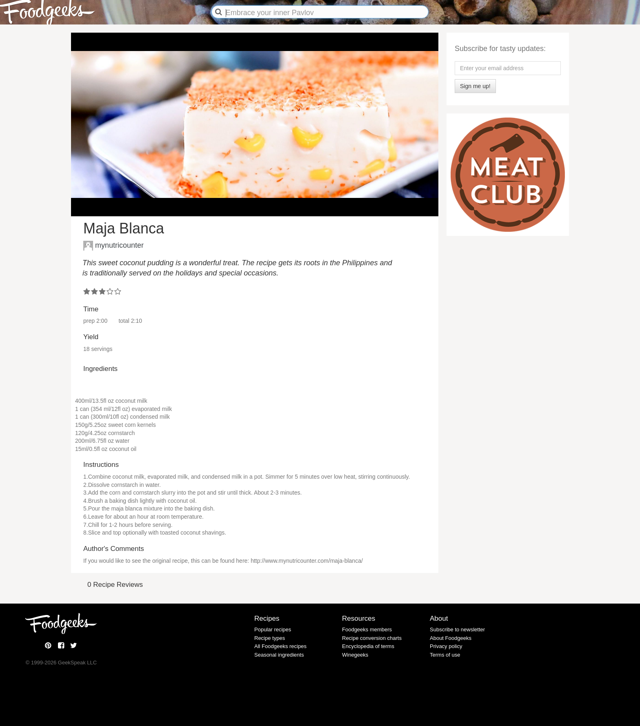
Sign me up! (475, 86)
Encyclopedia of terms (368, 646)
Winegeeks (355, 655)
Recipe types (269, 638)
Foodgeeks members (367, 629)
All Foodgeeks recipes (280, 646)
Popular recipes (272, 629)
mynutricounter (119, 245)
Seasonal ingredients (279, 655)
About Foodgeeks (450, 638)
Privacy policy (446, 646)
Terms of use (445, 655)
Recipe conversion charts (372, 638)
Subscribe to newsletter (457, 629)
